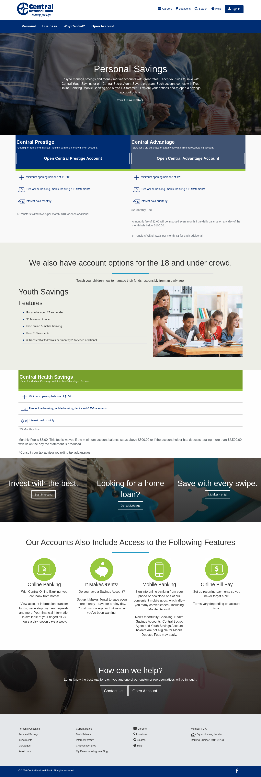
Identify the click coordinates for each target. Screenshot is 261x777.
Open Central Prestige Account (73, 158)
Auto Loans (24, 751)
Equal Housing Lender (206, 734)
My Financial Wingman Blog (92, 751)
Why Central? (74, 26)
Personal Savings (28, 734)
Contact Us (113, 691)
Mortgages (24, 745)
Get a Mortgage (130, 505)
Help (216, 8)
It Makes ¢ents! (217, 494)
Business (49, 26)
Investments (25, 739)
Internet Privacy (85, 739)
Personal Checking (29, 728)
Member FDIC (199, 728)
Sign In (234, 9)
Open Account (102, 26)
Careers (165, 8)
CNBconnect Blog (86, 745)
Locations (183, 8)
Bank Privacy (83, 734)
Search (201, 8)
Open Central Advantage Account (188, 158)
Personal (29, 26)
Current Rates (84, 728)
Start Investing (43, 494)
